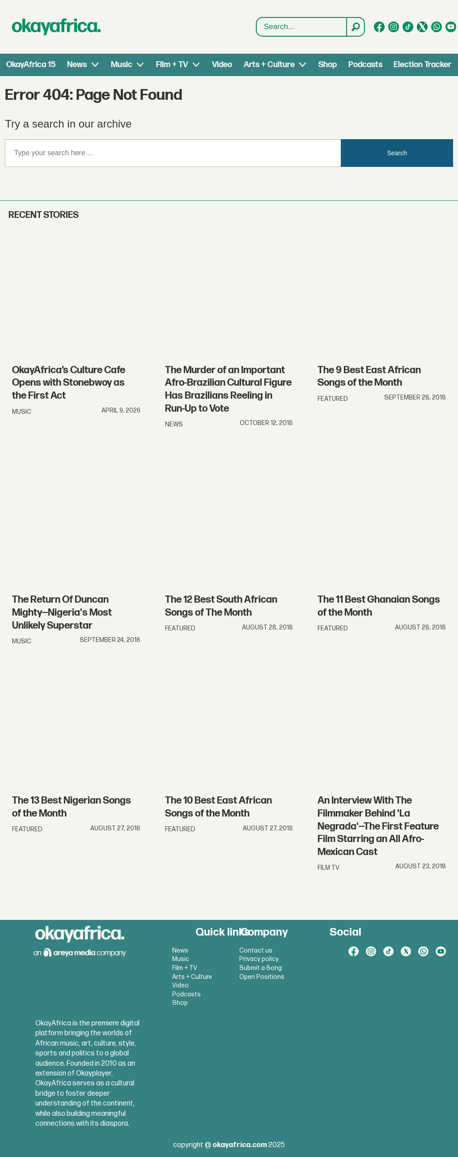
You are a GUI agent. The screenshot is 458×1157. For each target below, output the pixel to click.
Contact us (255, 950)
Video (222, 64)
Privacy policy (259, 959)
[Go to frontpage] (56, 27)
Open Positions (261, 977)
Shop (327, 64)
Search (256, 17)
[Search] (355, 27)
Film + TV (172, 64)
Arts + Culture (269, 64)
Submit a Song (260, 968)
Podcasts (365, 64)
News (77, 64)
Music (121, 64)
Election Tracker (422, 64)
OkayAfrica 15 (30, 64)
